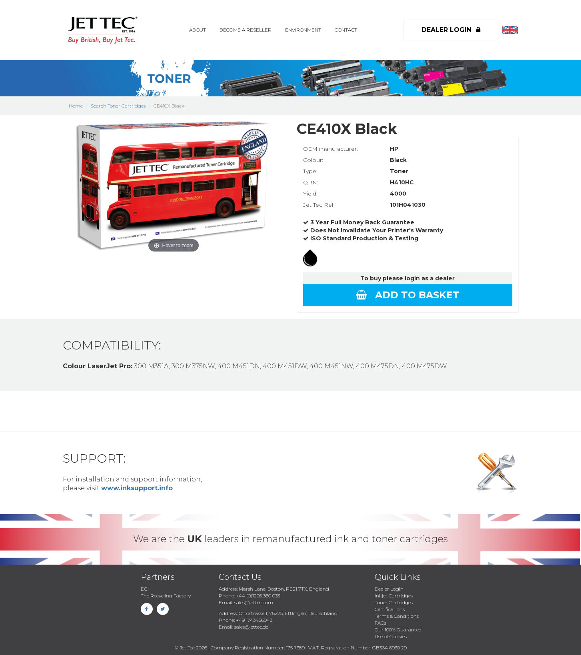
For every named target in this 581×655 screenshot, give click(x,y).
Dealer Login (389, 589)
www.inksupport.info (137, 488)
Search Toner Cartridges (118, 106)
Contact (346, 30)
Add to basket (407, 295)
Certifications (390, 609)
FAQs (380, 623)
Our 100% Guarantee (398, 630)
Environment (303, 30)
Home (76, 106)
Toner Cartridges (394, 602)
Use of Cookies (391, 636)
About (197, 30)
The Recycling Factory (166, 596)
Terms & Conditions (397, 616)
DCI (145, 589)
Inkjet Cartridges (394, 596)
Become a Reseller (246, 30)
